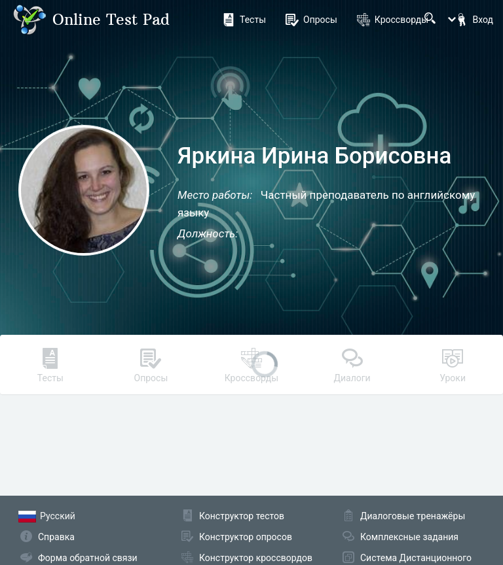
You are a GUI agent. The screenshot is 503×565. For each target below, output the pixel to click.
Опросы (311, 19)
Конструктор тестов (241, 516)
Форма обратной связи (88, 558)
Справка (56, 537)
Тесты (244, 19)
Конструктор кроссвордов (255, 558)
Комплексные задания (409, 537)
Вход (474, 19)
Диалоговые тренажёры (412, 516)
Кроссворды (392, 19)
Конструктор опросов (245, 537)
